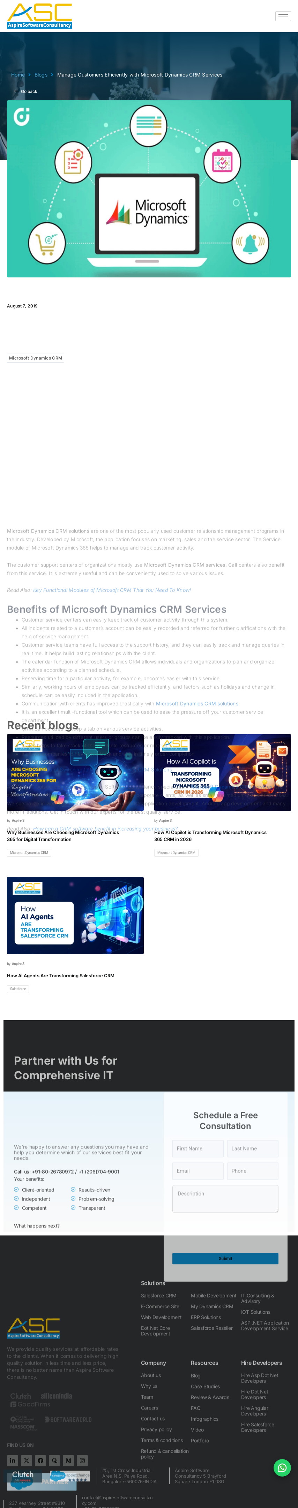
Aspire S (18, 820)
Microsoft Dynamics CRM (35, 358)
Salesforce (18, 989)
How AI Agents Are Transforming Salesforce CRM (60, 975)
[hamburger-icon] (283, 16)
